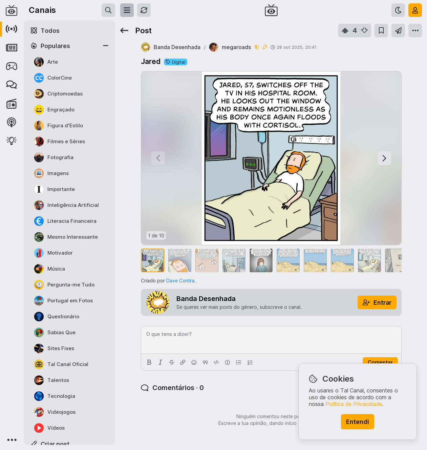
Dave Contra (180, 280)
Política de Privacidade (353, 404)
